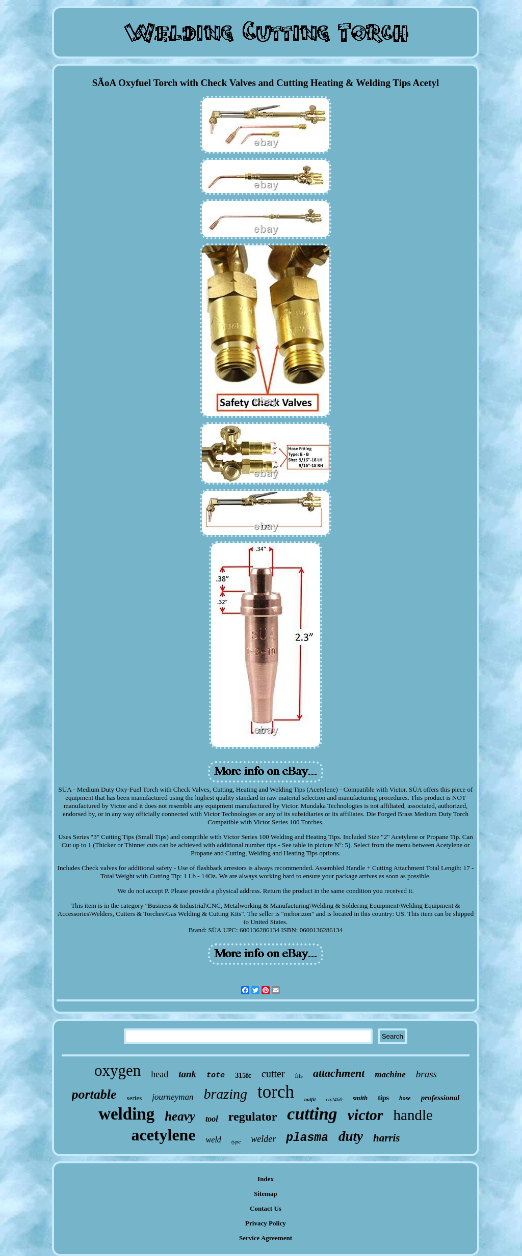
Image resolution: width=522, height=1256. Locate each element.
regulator (252, 1116)
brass (426, 1074)
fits (299, 1075)
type (236, 1141)
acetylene (163, 1135)
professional (440, 1098)
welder (263, 1139)
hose (405, 1098)
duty (350, 1136)
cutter (273, 1073)
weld (213, 1139)
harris (386, 1138)
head (159, 1074)
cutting (312, 1113)
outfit (310, 1099)
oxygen (117, 1070)
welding (126, 1114)
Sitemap (265, 1193)
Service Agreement (265, 1238)
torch (275, 1092)
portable (94, 1094)
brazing (225, 1094)
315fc (243, 1075)
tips (383, 1098)
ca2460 (334, 1099)
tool (211, 1118)
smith (360, 1098)
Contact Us (265, 1208)
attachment (338, 1073)
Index (265, 1179)
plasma (307, 1138)
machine (390, 1074)
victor (365, 1114)
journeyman (172, 1097)
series (134, 1098)
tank (187, 1074)
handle (413, 1115)
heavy (180, 1116)
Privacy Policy (265, 1223)
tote (215, 1075)
